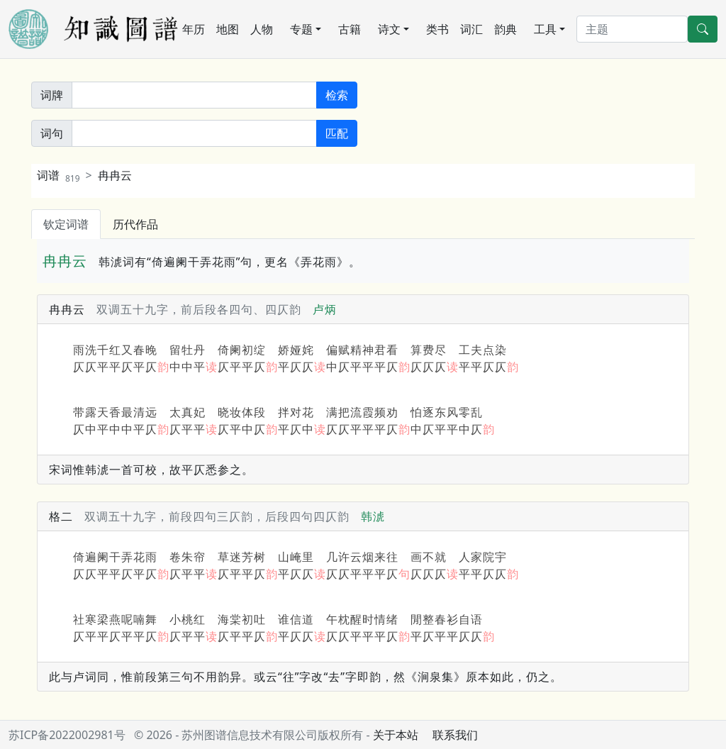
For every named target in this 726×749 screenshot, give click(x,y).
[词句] (194, 133)
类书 (437, 29)
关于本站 (395, 735)
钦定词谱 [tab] (66, 224)
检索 (336, 95)
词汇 (471, 29)
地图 (227, 29)
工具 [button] (545, 29)
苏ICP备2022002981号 (67, 735)
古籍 (349, 29)
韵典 (505, 29)
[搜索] (632, 29)
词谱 (58, 175)
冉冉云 (115, 175)
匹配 (336, 133)
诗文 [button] (389, 29)
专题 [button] (301, 29)
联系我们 (455, 735)
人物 (261, 29)
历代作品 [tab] (135, 224)
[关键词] (194, 95)
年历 (193, 29)
